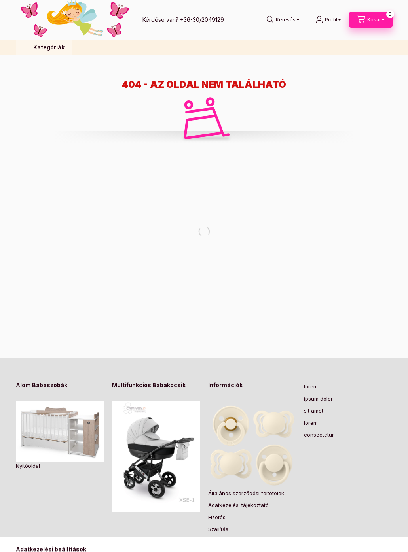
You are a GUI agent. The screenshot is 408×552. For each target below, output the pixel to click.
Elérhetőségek (225, 541)
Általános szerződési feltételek (246, 493)
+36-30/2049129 (202, 19)
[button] (44, 47)
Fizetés (217, 517)
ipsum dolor (318, 399)
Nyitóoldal (28, 466)
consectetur (319, 434)
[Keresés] (282, 20)
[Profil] (328, 20)
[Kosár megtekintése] (371, 20)
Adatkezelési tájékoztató (238, 505)
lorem (311, 386)
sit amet (313, 410)
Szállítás (218, 529)
